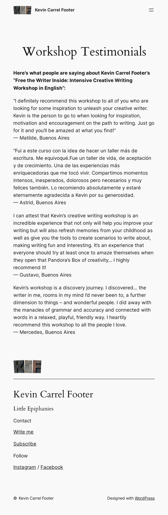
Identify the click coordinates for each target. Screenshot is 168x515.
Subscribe (24, 444)
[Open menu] (151, 10)
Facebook (52, 467)
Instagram (24, 467)
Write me (23, 432)
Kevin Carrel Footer (55, 10)
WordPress (145, 498)
